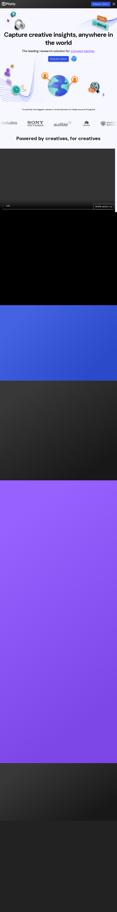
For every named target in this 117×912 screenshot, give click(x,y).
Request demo (100, 4)
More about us (103, 206)
